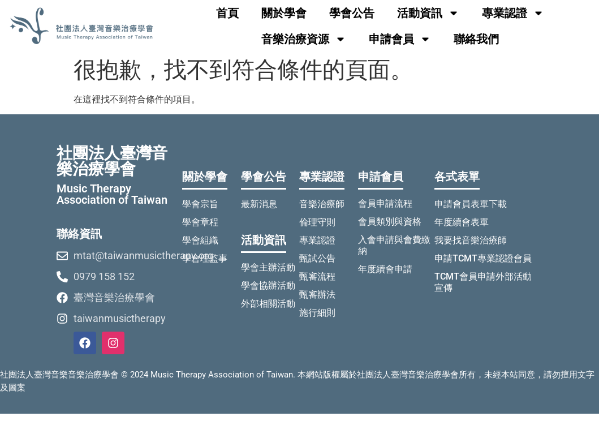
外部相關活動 (268, 303)
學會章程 (200, 222)
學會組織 (200, 240)
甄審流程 (317, 276)
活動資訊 (428, 13)
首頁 (227, 13)
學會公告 (351, 13)
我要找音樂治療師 (470, 240)
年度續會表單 (461, 222)
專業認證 (513, 13)
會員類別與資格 (389, 221)
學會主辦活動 (268, 267)
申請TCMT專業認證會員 (483, 258)
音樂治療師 (321, 204)
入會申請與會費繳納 (394, 245)
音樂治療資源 (303, 39)
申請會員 (400, 39)
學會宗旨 (200, 204)
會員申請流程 (385, 203)
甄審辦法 (317, 294)
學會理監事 (204, 258)
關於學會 (284, 13)
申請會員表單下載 (470, 204)
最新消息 (259, 204)
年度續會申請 (385, 269)
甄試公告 (317, 258)
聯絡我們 (476, 39)
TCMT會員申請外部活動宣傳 (483, 282)
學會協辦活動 (268, 285)
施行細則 (317, 312)
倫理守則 (317, 222)
